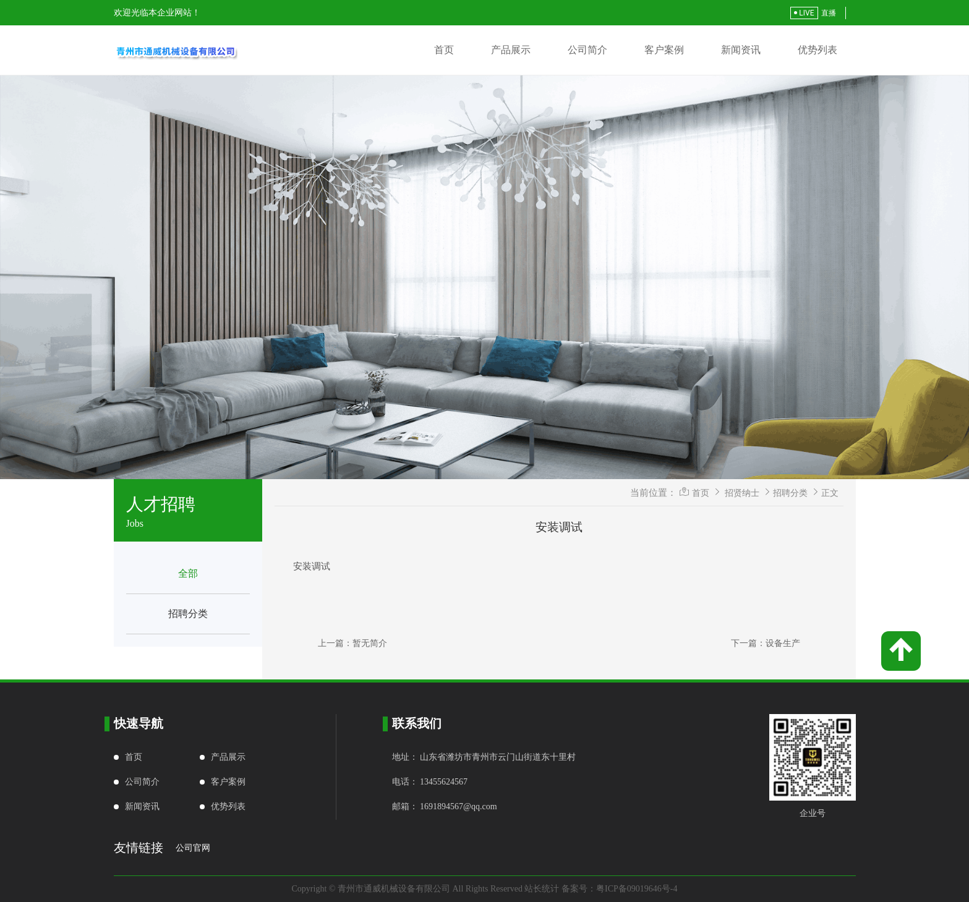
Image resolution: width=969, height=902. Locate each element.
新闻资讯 (741, 50)
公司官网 (193, 848)
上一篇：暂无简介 (352, 643)
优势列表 (817, 50)
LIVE (804, 13)
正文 (830, 493)
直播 (828, 13)
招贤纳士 (742, 493)
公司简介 (587, 50)
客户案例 (664, 50)
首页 (444, 50)
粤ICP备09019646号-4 (636, 888)
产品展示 (511, 50)
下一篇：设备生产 (765, 643)
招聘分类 (188, 613)
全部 (188, 573)
